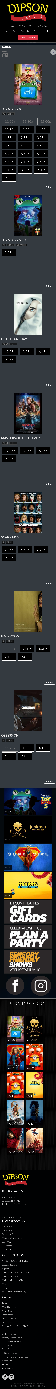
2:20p (27, 649)
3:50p (9, 146)
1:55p (9, 137)
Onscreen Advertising (11, 1341)
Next (53, 52)
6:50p (9, 756)
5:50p (25, 154)
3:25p (41, 137)
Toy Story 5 (7, 1226)
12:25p (10, 352)
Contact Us (7, 1311)
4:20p (25, 146)
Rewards (6, 1303)
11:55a (10, 649)
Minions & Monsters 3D (12, 1280)
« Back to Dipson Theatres (13, 1217)
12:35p (10, 451)
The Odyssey (8, 1288)
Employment (7, 1314)
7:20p (41, 550)
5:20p (9, 154)
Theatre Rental (8, 1345)
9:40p (9, 459)
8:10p (9, 170)
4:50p (41, 146)
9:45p (9, 360)
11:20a (10, 748)
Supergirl (6, 1268)
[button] (48, 31)
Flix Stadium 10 (25, 26)
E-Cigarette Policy (9, 1353)
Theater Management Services (15, 1357)
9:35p (9, 178)
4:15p (43, 748)
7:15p (9, 657)
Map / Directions (9, 1307)
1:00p (27, 129)
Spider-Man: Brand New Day (14, 1291)
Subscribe (25, 31)
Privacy (5, 1364)
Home (11, 26)
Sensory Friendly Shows (12, 1337)
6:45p (43, 352)
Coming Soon (11, 31)
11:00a (10, 121)
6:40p (9, 162)
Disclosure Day (8, 1234)
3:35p (27, 352)
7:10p (25, 162)
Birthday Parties (9, 1334)
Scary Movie (7, 1242)
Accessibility (7, 1360)
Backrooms (7, 1245)
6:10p (41, 154)
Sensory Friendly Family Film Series (17, 1326)
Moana (5, 1284)
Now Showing (41, 26)
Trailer (49, 187)
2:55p (25, 137)
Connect (37, 31)
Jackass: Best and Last (11, 1265)
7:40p (41, 162)
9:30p (9, 558)
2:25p (9, 252)
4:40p (43, 649)
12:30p (10, 129)
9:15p (25, 756)
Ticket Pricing (7, 1349)
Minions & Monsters (11, 1276)
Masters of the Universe (12, 1238)
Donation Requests (10, 1318)
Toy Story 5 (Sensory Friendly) (15, 1261)
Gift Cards (6, 1322)
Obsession (6, 1249)
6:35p (43, 451)
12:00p (45, 121)
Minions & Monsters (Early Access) (17, 1272)
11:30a (28, 121)
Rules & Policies (8, 1368)
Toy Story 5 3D (8, 1230)
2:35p (9, 550)
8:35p (25, 170)
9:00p (41, 170)
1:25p (43, 129)
